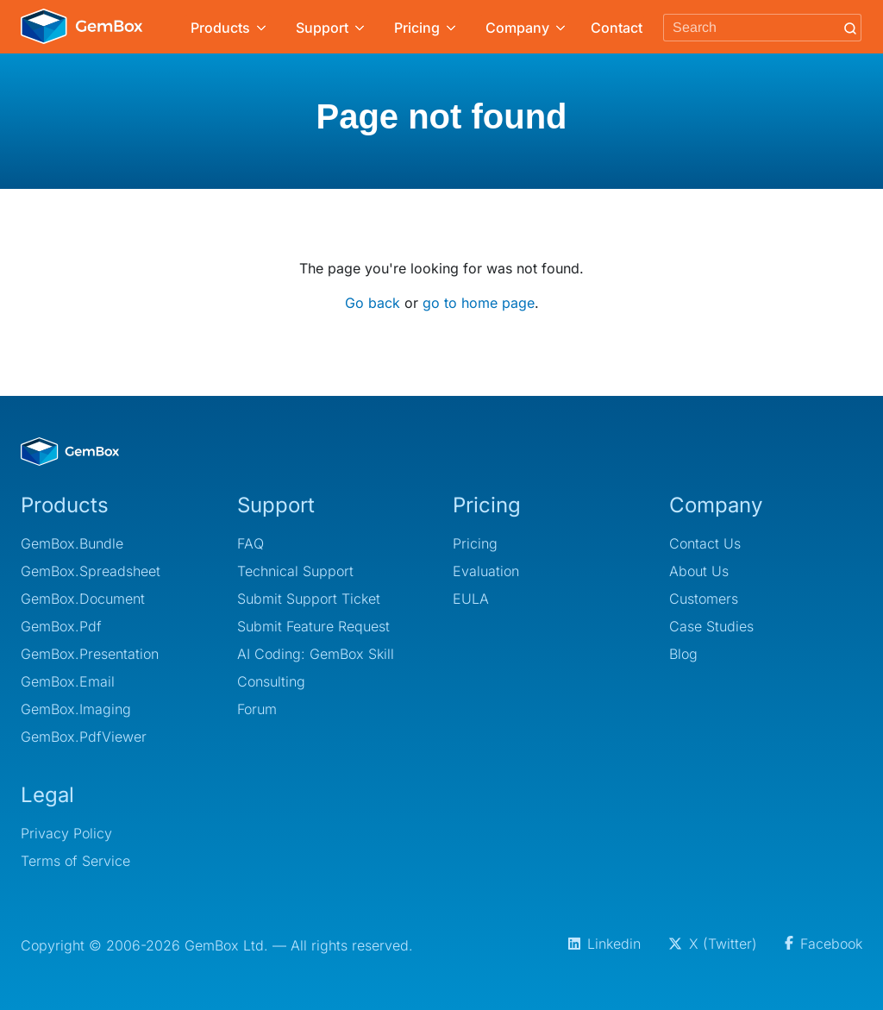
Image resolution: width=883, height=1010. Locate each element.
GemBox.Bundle (72, 543)
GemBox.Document (83, 598)
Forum (257, 709)
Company (525, 27)
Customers (703, 598)
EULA (471, 598)
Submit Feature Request (313, 626)
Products (228, 27)
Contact (616, 27)
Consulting (271, 681)
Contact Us (705, 543)
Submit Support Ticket (308, 598)
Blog (683, 653)
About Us (699, 571)
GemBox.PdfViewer (84, 736)
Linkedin (604, 943)
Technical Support (295, 571)
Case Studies (711, 626)
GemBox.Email (68, 681)
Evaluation (486, 571)
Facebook (823, 943)
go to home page (479, 302)
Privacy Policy (66, 833)
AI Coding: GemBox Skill (315, 653)
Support (330, 27)
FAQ (250, 543)
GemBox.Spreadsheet (90, 571)
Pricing (424, 27)
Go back (372, 302)
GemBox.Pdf (61, 626)
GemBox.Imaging (76, 709)
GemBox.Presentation (90, 653)
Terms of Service (75, 860)
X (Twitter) (712, 943)
